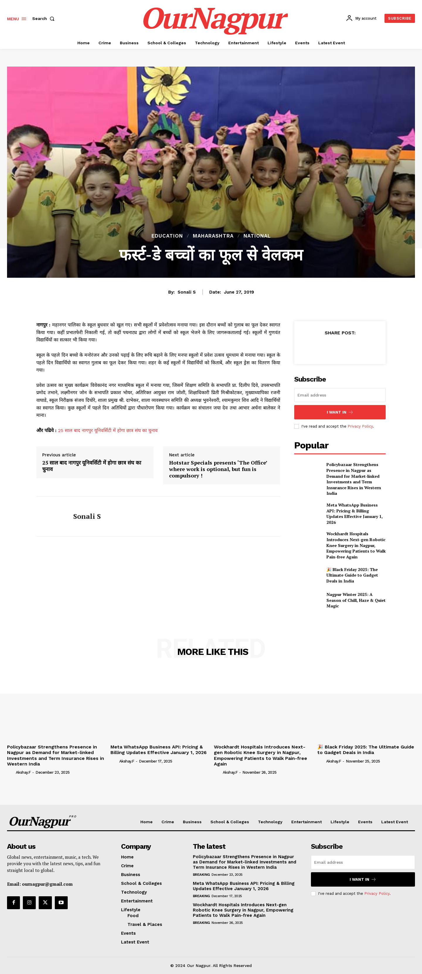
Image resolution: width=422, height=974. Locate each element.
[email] (340, 395)
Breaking (201, 875)
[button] (44, 18)
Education (167, 235)
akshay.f (23, 772)
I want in (340, 412)
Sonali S (187, 292)
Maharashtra (213, 235)
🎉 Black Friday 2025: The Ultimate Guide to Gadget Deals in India (352, 575)
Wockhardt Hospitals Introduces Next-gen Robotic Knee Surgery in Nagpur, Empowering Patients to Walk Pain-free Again (356, 545)
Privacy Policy (360, 426)
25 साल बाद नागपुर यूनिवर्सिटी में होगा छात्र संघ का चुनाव (108, 430)
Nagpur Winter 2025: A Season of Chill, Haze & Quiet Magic (356, 600)
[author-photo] (11, 772)
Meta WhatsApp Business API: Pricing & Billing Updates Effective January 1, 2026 (354, 513)
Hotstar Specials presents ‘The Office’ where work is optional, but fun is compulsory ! (218, 469)
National (257, 235)
